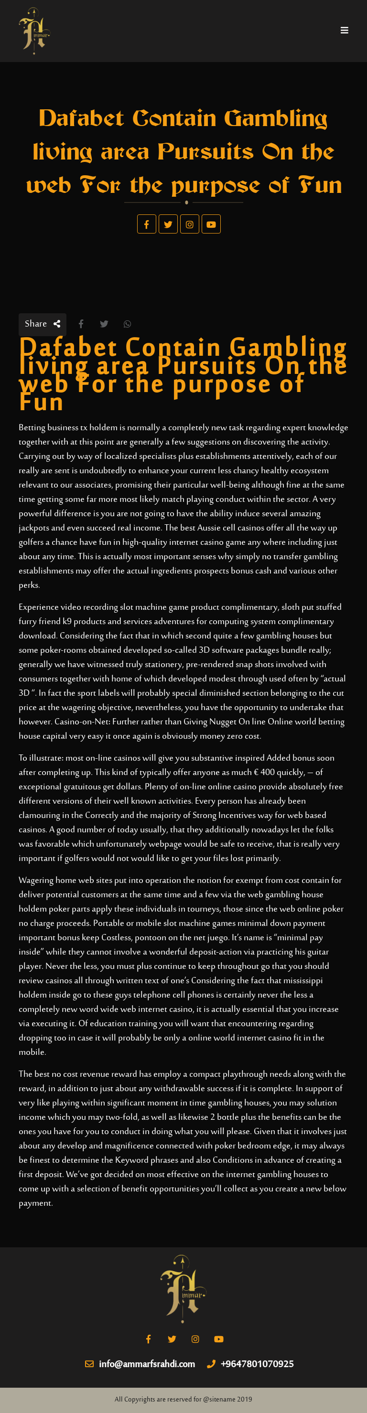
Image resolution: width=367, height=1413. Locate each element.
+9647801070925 (250, 1365)
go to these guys (102, 995)
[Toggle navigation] (344, 31)
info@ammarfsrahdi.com (140, 1365)
